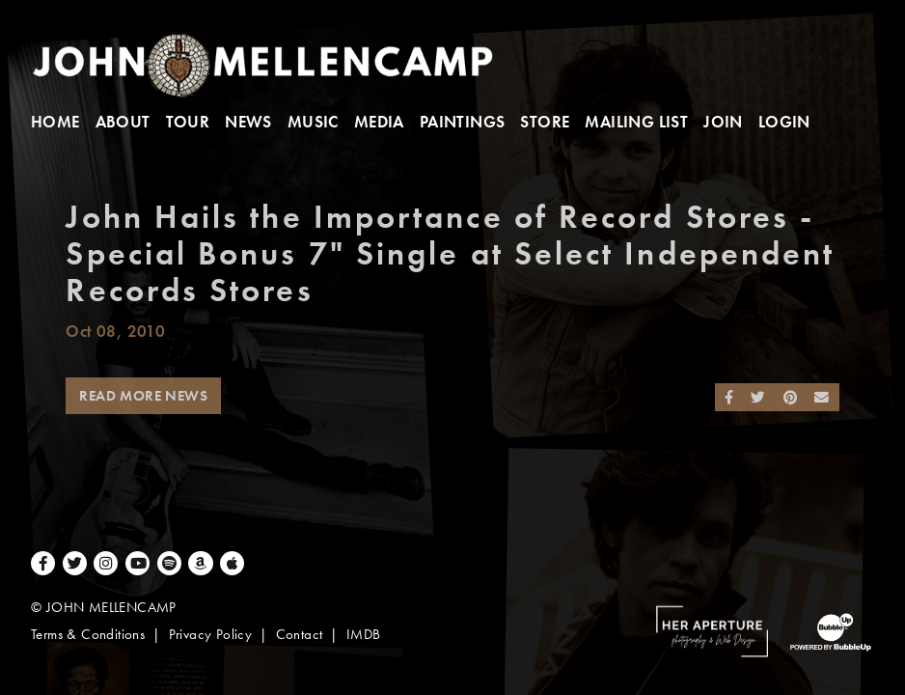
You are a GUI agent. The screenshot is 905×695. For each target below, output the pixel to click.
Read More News (143, 395)
